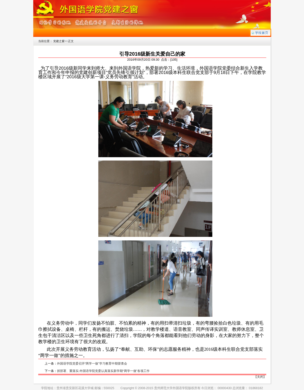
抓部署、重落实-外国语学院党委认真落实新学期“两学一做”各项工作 (103, 371)
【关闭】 (260, 377)
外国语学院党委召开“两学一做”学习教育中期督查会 (92, 363)
